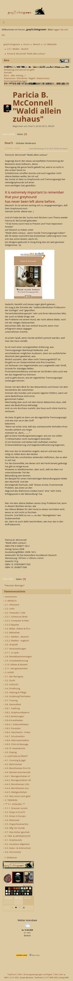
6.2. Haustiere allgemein (16, 844)
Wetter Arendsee (27, 920)
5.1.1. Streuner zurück (15, 808)
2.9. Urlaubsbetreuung (15, 660)
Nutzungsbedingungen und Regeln (38, 974)
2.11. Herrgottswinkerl (15, 668)
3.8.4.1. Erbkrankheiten (16, 724)
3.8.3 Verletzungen (13, 716)
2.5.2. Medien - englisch (16, 640)
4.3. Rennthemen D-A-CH (16, 768)
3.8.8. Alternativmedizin (16, 740)
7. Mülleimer (10, 857)
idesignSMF (64, 978)
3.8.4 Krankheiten (13, 720)
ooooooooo (10, 596)
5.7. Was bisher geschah (16, 832)
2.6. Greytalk (10, 644)
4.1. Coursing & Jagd (14, 760)
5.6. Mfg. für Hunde (14, 828)
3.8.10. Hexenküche (14, 748)
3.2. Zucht (9, 680)
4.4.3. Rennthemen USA (16, 784)
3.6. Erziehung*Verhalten (16, 696)
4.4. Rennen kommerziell (16, 772)
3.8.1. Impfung (11, 708)
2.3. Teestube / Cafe (14, 612)
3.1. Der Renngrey (13, 676)
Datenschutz (43, 78)
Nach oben (8, 579)
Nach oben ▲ (60, 974)
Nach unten (9, 134)
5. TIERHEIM (10, 800)
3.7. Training (10, 700)
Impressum (9, 78)
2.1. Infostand (11, 604)
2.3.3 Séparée (11, 624)
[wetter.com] (21, 956)
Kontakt (8, 72)
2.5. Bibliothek (11, 632)
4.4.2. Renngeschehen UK (17, 780)
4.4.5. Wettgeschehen (15, 792)
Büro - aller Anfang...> (15, 75)
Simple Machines (26, 978)
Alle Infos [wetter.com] (34, 955)
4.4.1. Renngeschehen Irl (16, 776)
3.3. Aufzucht (10, 684)
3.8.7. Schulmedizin (14, 736)
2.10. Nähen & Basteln (15, 664)
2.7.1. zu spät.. (11, 652)
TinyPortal (11, 974)
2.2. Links (9, 608)
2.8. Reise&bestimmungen (17, 656)
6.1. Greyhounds (12, 839)
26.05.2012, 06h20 (12, 148)
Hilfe (20, 974)
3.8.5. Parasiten (12, 728)
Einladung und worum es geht (19, 69)
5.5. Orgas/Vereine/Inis (15, 824)
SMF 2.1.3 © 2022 (11, 978)
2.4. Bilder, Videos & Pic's (16, 628)
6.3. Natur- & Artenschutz (17, 848)
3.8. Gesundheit (12, 704)
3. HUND (8, 672)
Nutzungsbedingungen (15, 81)
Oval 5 (9, 143)
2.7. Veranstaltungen (14, 648)
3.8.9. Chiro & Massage (15, 744)
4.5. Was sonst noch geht (16, 796)
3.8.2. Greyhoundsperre (16, 712)
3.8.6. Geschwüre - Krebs (16, 732)
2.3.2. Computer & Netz (16, 620)
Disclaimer (22, 78)
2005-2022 (53, 978)
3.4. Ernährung (11, 688)
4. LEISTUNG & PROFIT (15, 756)
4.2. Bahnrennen (12, 764)
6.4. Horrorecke (12, 851)
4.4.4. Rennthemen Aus (16, 788)
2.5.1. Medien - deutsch (16, 636)
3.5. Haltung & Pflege (14, 692)
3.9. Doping (10, 752)
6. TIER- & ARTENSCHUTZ (16, 836)
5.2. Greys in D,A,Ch (14, 812)
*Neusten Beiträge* (14, 585)
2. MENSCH (9, 600)
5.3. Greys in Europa (14, 816)
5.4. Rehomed (11, 820)
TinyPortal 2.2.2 (40, 978)
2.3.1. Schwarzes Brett (15, 616)
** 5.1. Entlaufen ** (14, 804)
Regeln (32, 78)
